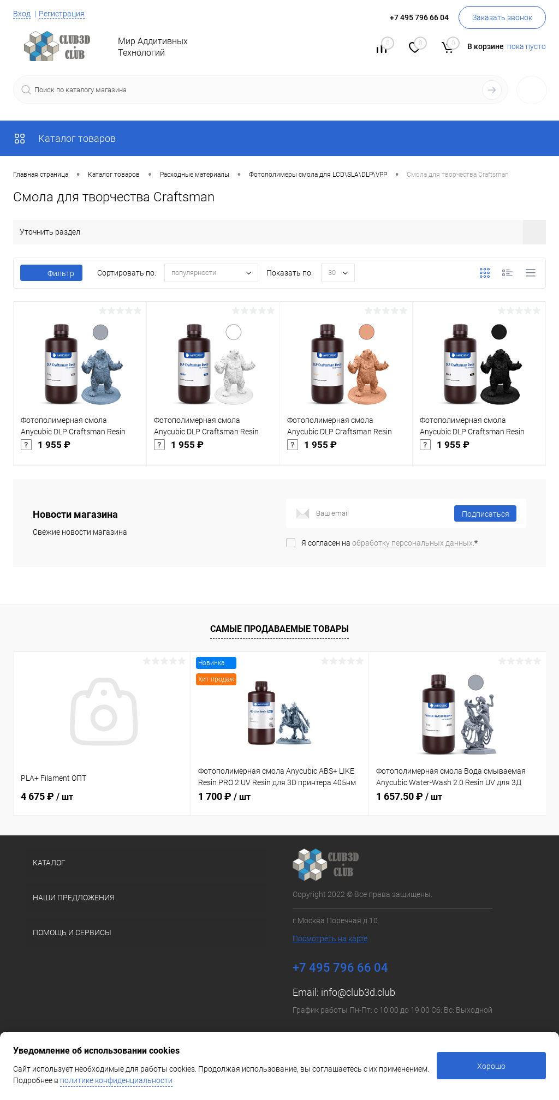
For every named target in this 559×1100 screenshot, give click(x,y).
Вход (22, 13)
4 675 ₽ (47, 796)
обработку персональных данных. (413, 543)
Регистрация (62, 13)
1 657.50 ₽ (409, 796)
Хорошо (491, 1066)
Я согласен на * (389, 543)
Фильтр (51, 273)
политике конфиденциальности (116, 1080)
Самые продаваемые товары (279, 629)
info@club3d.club (358, 992)
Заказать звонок (502, 17)
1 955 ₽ (80, 452)
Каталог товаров (64, 138)
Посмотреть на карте (330, 938)
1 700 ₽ (224, 796)
